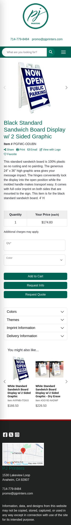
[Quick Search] (24, 52)
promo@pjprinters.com (47, 39)
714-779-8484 (19, 39)
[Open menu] (63, 52)
